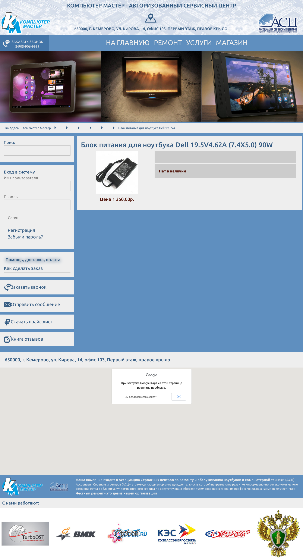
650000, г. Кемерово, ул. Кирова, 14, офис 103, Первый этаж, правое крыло (151, 21)
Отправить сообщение (32, 304)
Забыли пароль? (25, 236)
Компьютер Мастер (36, 128)
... (61, 128)
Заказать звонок (25, 287)
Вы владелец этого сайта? (141, 397)
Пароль (11, 196)
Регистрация (21, 230)
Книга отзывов (23, 339)
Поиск (9, 142)
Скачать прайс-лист (28, 322)
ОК (179, 397)
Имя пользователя (21, 178)
